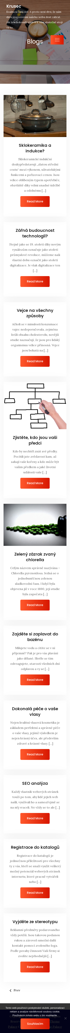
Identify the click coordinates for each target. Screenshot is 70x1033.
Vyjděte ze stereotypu (35, 922)
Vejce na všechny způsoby (35, 313)
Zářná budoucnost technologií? (35, 233)
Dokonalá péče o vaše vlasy (35, 711)
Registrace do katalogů (35, 847)
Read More (35, 201)
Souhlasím (35, 1024)
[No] (65, 1018)
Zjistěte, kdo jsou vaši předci (35, 440)
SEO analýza (35, 783)
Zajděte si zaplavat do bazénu (35, 636)
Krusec (13, 6)
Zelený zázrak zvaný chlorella (35, 557)
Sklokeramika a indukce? (35, 148)
